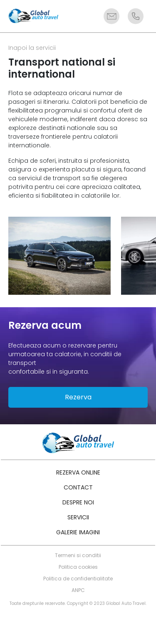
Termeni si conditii (78, 555)
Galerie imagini (78, 532)
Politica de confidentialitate (78, 578)
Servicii (78, 517)
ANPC (78, 590)
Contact (78, 487)
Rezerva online (78, 472)
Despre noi (78, 502)
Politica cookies (78, 566)
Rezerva (78, 397)
